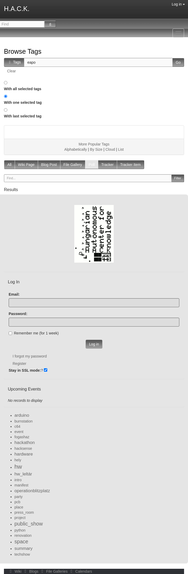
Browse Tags (22, 51)
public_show (28, 524)
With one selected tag (23, 102)
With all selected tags (22, 89)
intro (18, 480)
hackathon (24, 442)
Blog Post (49, 165)
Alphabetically (75, 149)
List (121, 149)
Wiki (15, 571)
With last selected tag (22, 116)
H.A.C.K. (16, 8)
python (19, 530)
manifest (21, 485)
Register (19, 363)
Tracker (107, 165)
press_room (24, 512)
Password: (18, 314)
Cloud (110, 149)
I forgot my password (30, 356)
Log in (178, 4)
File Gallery (73, 165)
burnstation (23, 421)
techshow (22, 554)
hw (18, 466)
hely (17, 460)
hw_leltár (23, 474)
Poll (91, 165)
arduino (21, 415)
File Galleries (54, 571)
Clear (11, 71)
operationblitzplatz (32, 490)
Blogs (31, 571)
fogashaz (21, 437)
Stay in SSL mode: (25, 370)
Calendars (80, 571)
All (9, 165)
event (18, 432)
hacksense (23, 448)
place (18, 507)
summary (23, 548)
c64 (17, 426)
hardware (23, 454)
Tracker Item (130, 165)
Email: (14, 294)
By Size (96, 149)
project (19, 518)
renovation (23, 535)
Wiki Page (26, 165)
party (18, 497)
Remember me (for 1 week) (34, 333)
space (21, 541)
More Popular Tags (94, 144)
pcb (17, 502)
